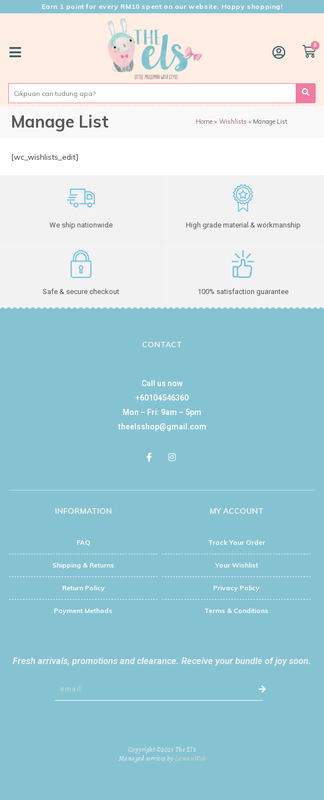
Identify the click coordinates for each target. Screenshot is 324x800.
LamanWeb (190, 758)
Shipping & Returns (83, 565)
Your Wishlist (236, 565)
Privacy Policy (236, 588)
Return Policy (83, 588)
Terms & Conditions (236, 610)
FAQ (83, 542)
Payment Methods (83, 610)
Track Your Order (236, 542)
